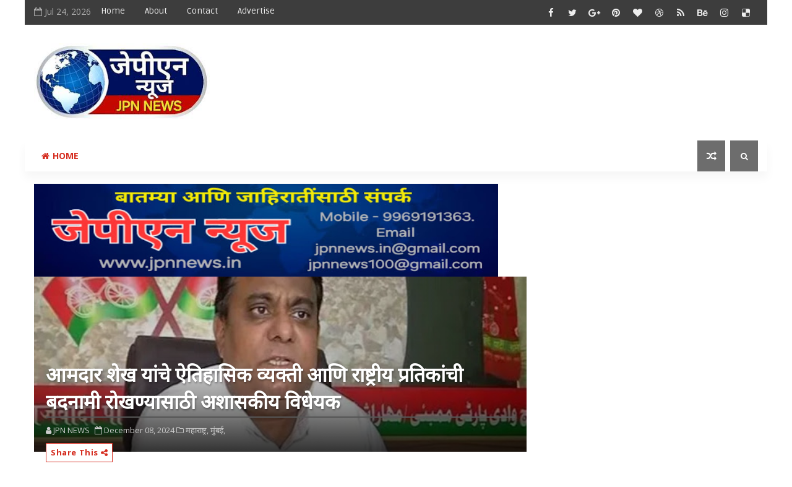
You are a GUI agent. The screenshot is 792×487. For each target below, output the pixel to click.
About (156, 11)
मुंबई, (217, 430)
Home (113, 11)
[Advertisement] (531, 72)
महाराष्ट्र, (197, 430)
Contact (202, 11)
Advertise (256, 11)
